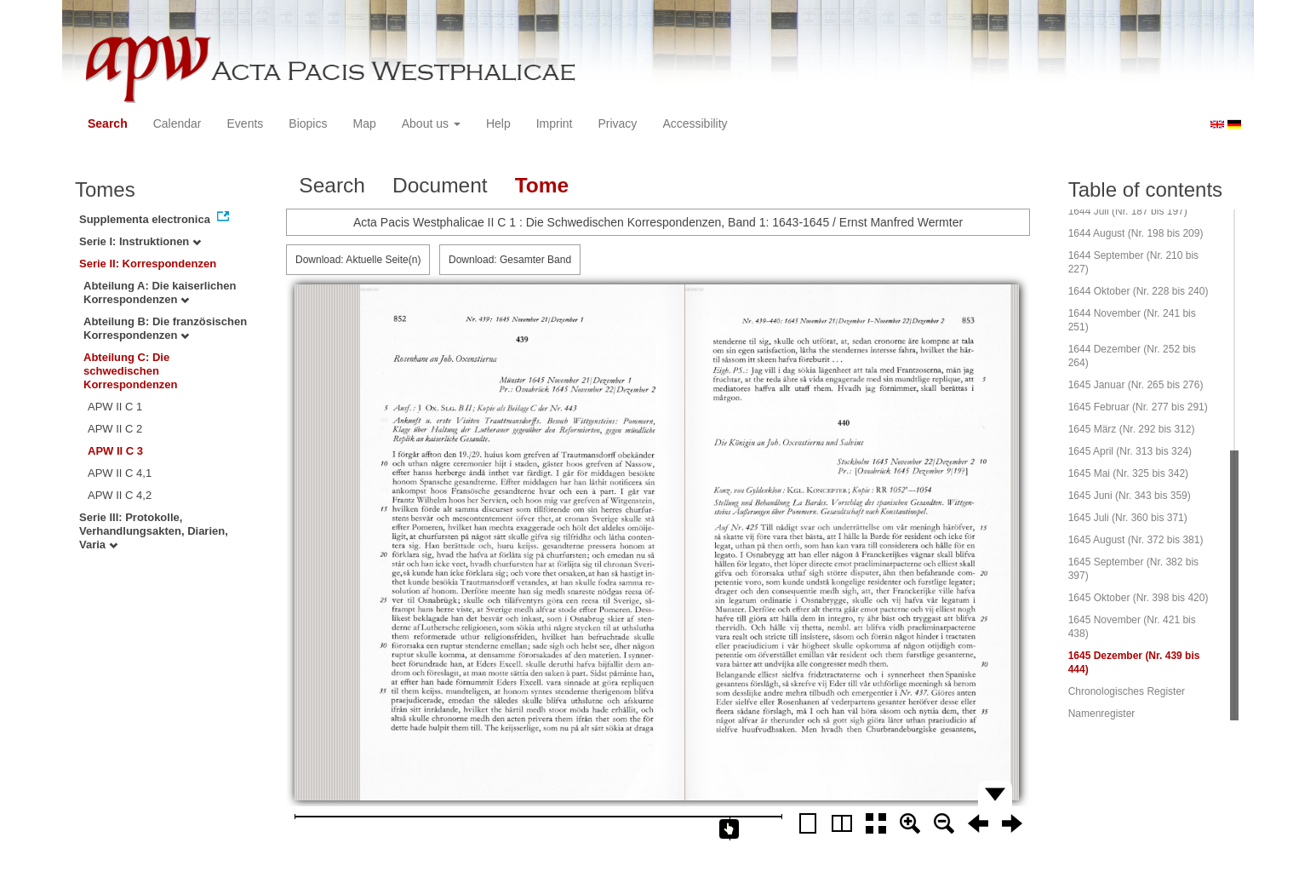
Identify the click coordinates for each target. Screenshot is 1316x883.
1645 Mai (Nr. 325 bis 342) (1128, 473)
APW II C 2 (115, 428)
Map (363, 123)
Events (245, 123)
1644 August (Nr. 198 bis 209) (1136, 233)
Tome (542, 185)
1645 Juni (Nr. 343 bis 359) (1129, 496)
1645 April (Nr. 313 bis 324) (1130, 451)
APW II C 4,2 (120, 495)
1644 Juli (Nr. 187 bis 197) (1127, 211)
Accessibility (694, 123)
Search (108, 123)
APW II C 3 (115, 450)
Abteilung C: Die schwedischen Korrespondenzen (130, 371)
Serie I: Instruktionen (140, 241)
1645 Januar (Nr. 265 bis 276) (1136, 385)
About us (431, 123)
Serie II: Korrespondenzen (147, 263)
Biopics (308, 123)
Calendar (177, 123)
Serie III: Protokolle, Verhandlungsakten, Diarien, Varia (153, 531)
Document (440, 185)
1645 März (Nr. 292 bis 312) (1131, 429)
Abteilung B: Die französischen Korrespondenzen (165, 328)
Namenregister (1102, 714)
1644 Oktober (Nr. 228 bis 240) (1138, 291)
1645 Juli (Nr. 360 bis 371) (1127, 518)
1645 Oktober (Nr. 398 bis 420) (1138, 598)
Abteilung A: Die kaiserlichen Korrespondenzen (159, 292)
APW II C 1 (115, 406)
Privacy (617, 123)
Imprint (554, 123)
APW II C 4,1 (120, 473)
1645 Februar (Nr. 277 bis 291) (1138, 407)
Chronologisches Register (1126, 691)
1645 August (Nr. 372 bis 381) (1136, 540)
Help (498, 123)
